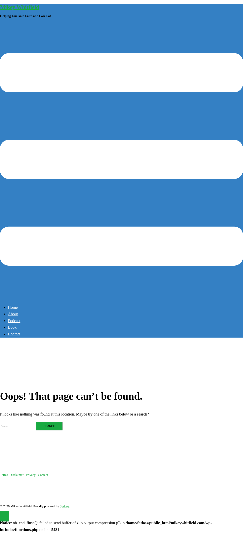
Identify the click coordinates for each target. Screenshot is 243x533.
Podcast (14, 320)
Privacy (31, 475)
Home (13, 307)
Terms (4, 475)
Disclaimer (16, 475)
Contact (14, 334)
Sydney (64, 506)
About (13, 314)
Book (12, 327)
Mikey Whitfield (19, 7)
